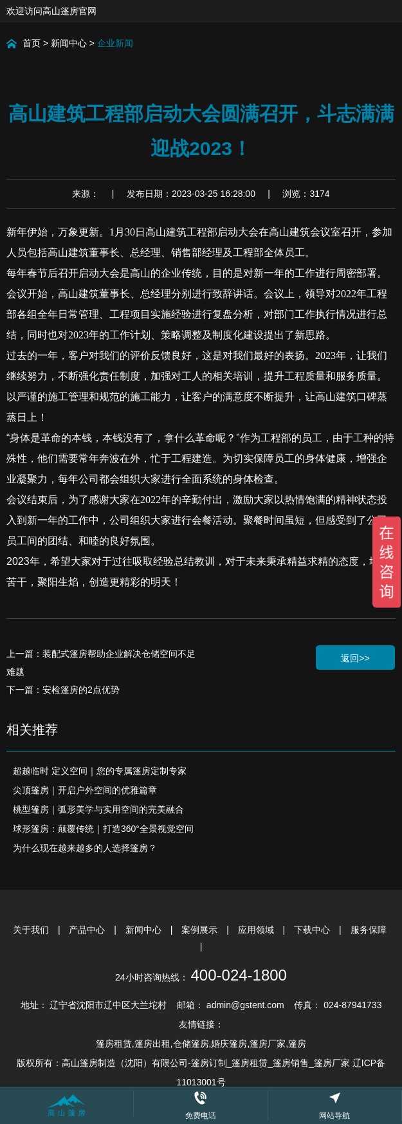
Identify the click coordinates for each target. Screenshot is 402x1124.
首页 (32, 43)
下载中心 (313, 930)
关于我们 (32, 930)
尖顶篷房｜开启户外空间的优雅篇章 (85, 790)
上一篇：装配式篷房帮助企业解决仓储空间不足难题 (101, 663)
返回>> (355, 658)
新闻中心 (69, 43)
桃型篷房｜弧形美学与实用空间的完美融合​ (98, 809)
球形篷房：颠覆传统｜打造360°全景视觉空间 (103, 829)
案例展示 (200, 930)
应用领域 (257, 930)
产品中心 (88, 930)
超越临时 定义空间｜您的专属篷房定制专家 (100, 771)
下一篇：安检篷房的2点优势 (63, 690)
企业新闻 (115, 43)
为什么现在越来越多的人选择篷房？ (85, 848)
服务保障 (369, 930)
